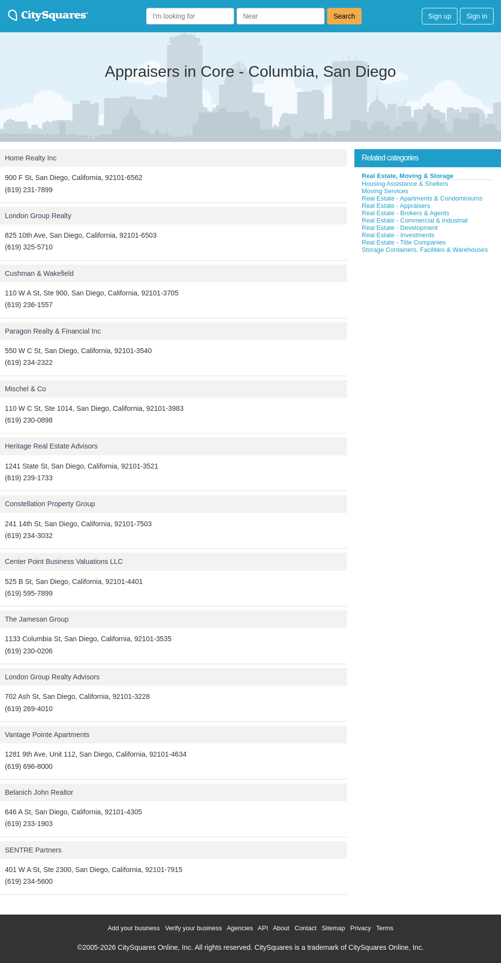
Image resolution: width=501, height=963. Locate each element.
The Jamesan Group (36, 619)
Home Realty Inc (31, 158)
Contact (306, 928)
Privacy (360, 928)
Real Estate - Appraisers (396, 205)
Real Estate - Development (399, 227)
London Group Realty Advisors (52, 677)
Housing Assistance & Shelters (405, 183)
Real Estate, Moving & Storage (408, 175)
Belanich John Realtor (39, 792)
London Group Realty (38, 216)
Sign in (476, 16)
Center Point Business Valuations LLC (64, 561)
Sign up (439, 16)
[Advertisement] (427, 327)
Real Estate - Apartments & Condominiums (422, 198)
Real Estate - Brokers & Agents (405, 213)
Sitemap (333, 928)
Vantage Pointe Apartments (47, 735)
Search (344, 16)
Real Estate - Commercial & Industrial (415, 220)
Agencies (240, 928)
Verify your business (193, 928)
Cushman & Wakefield (39, 273)
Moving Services (385, 191)
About (281, 928)
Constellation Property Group (50, 504)
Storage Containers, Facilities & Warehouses (425, 249)
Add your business (134, 928)
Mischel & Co (25, 389)
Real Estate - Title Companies (404, 242)
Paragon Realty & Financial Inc (53, 331)
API (263, 928)
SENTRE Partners (33, 850)
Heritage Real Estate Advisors (51, 446)
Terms (384, 928)
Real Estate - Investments (398, 235)
